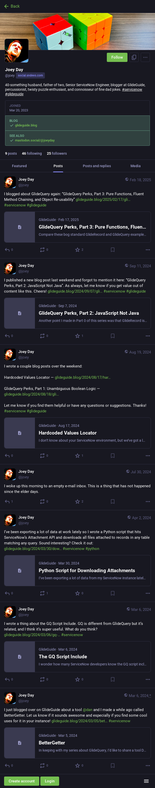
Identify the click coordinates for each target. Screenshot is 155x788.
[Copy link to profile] (134, 57)
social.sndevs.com (30, 75)
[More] (148, 250)
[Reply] (9, 250)
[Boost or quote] (44, 250)
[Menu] (145, 57)
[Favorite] (79, 250)
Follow (117, 57)
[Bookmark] (113, 250)
